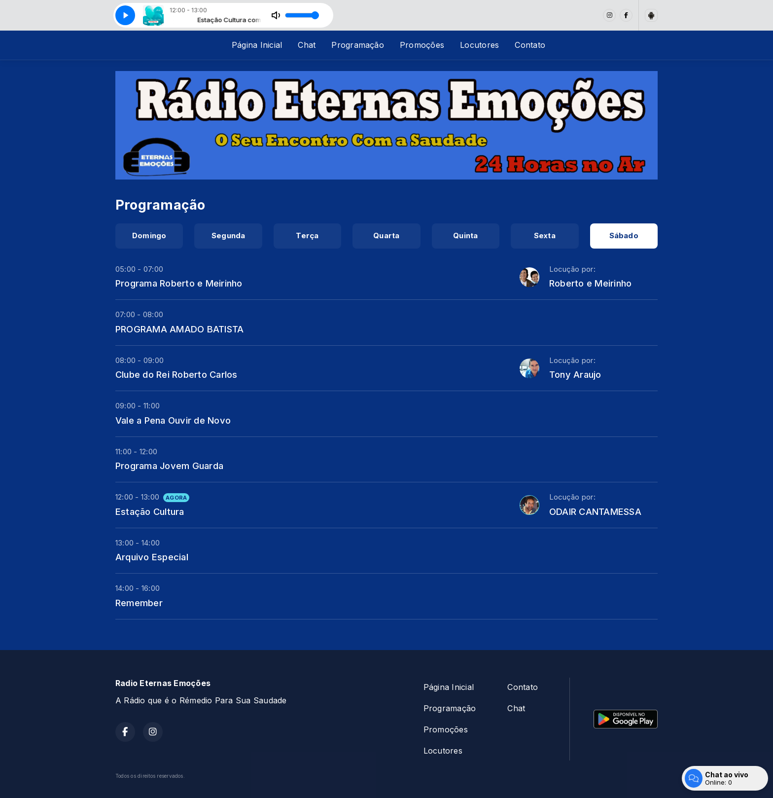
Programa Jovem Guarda (169, 465)
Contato (530, 45)
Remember (139, 602)
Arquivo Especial (151, 556)
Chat (307, 45)
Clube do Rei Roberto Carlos (176, 374)
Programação (357, 45)
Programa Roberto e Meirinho (178, 283)
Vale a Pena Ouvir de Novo (173, 420)
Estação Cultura (149, 511)
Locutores (479, 45)
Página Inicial (257, 45)
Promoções (422, 45)
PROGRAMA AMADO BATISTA (179, 329)
